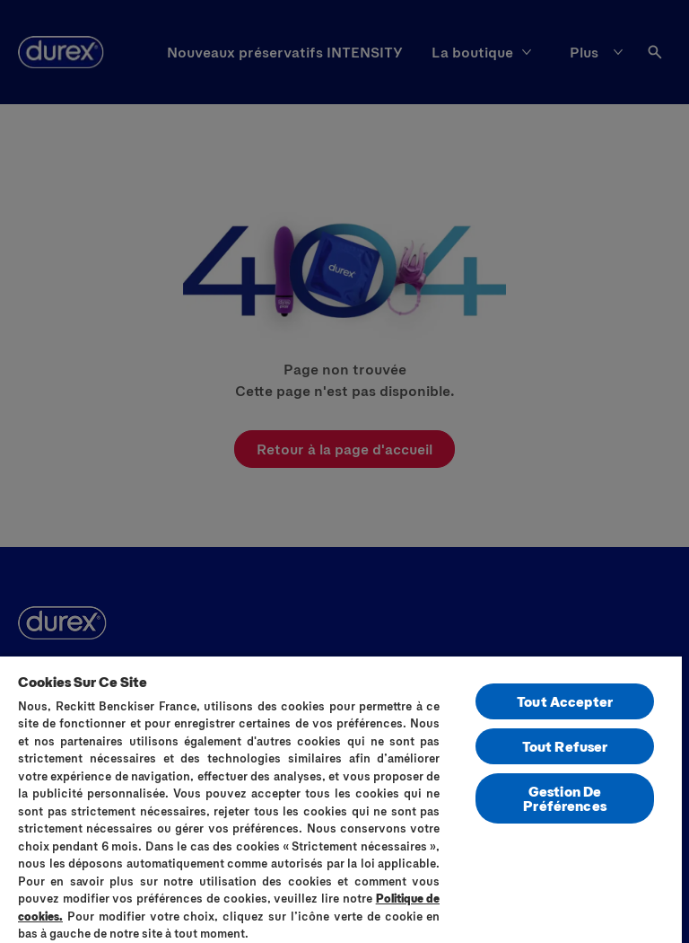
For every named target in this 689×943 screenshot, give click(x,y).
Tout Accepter (565, 700)
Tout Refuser (565, 745)
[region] (341, 799)
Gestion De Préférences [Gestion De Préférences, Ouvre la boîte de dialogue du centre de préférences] (564, 798)
